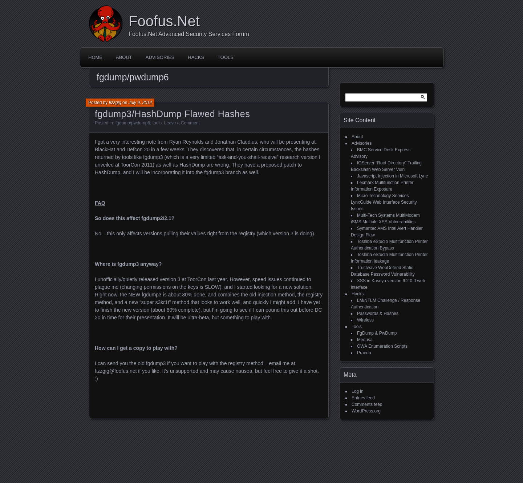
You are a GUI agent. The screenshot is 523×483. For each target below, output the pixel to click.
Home (95, 57)
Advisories (160, 57)
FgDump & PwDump (377, 333)
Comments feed (367, 404)
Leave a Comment (182, 122)
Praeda (364, 352)
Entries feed (363, 397)
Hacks (196, 57)
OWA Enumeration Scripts (382, 346)
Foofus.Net (164, 21)
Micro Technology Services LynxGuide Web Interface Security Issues (384, 202)
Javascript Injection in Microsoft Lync (392, 176)
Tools (226, 57)
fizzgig (115, 102)
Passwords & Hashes (377, 313)
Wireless (365, 320)
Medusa (365, 339)
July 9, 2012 (140, 102)
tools (157, 122)
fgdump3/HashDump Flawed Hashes (172, 114)
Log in (358, 391)
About (124, 57)
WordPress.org (366, 411)
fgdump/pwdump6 (132, 122)
